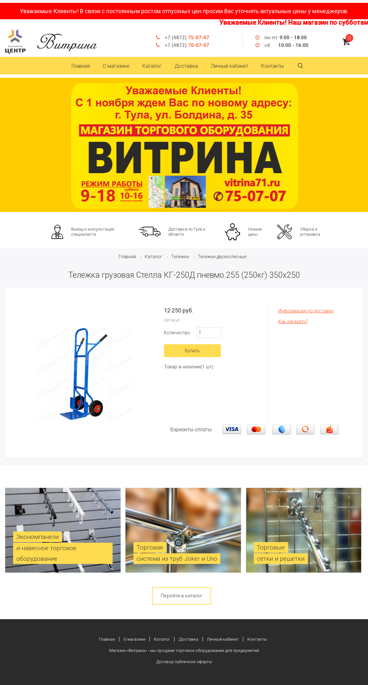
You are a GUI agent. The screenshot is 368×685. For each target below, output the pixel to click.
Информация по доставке (305, 310)
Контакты (272, 66)
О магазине (116, 66)
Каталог (152, 66)
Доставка (186, 66)
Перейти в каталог (181, 596)
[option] (184, 145)
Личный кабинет (229, 66)
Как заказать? (293, 321)
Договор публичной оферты (184, 661)
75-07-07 (187, 37)
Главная (81, 66)
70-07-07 (187, 45)
